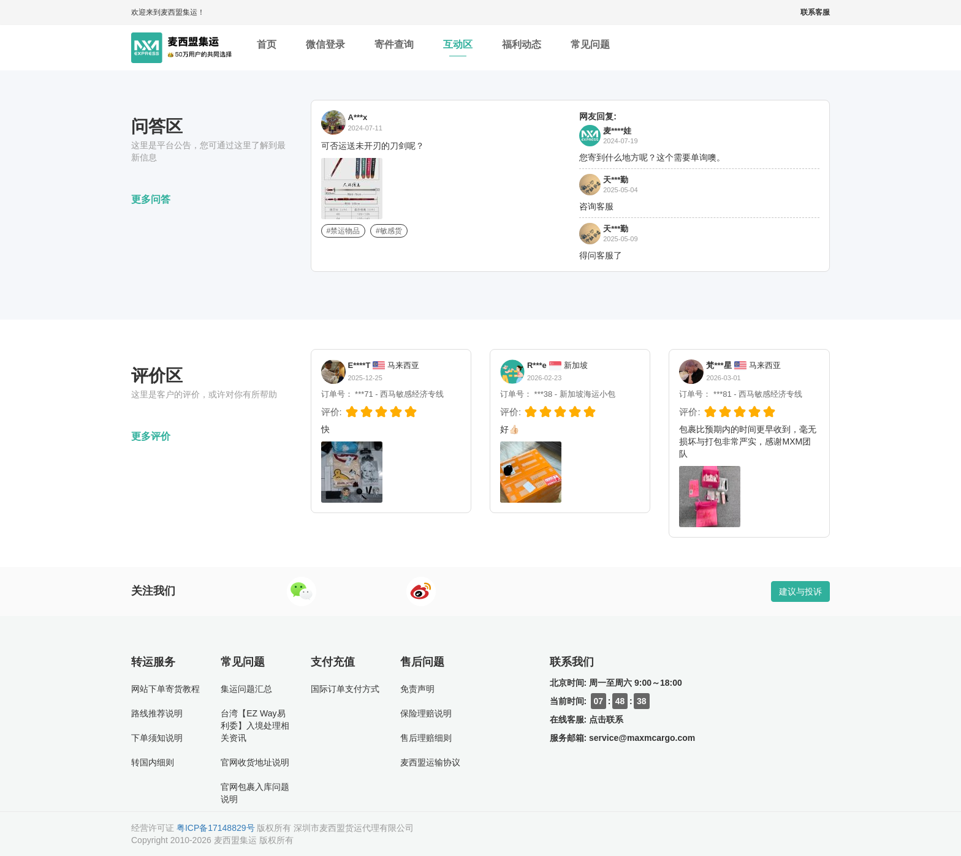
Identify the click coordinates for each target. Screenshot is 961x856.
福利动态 (521, 47)
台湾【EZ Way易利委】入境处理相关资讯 (255, 725)
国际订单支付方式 (345, 689)
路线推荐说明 (157, 713)
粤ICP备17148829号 (216, 828)
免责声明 (417, 689)
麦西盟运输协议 (430, 762)
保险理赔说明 (426, 713)
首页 (266, 47)
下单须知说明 (157, 738)
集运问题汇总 (246, 689)
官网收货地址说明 (255, 762)
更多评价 (150, 436)
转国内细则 (152, 762)
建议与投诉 (800, 591)
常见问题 (590, 47)
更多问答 (150, 199)
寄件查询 (394, 47)
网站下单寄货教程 (165, 689)
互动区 (458, 47)
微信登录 (325, 47)
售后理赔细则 (426, 738)
